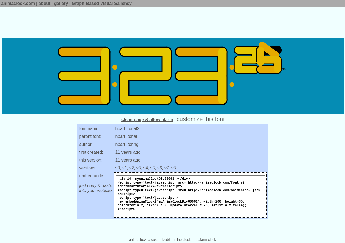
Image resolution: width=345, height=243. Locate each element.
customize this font (201, 119)
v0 (117, 168)
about (45, 3)
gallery (61, 3)
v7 (166, 168)
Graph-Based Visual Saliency (102, 3)
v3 (138, 168)
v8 (173, 168)
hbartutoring (126, 144)
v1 (124, 168)
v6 (159, 168)
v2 (131, 168)
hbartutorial (126, 136)
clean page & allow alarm (147, 119)
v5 (152, 168)
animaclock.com (18, 3)
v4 (145, 168)
